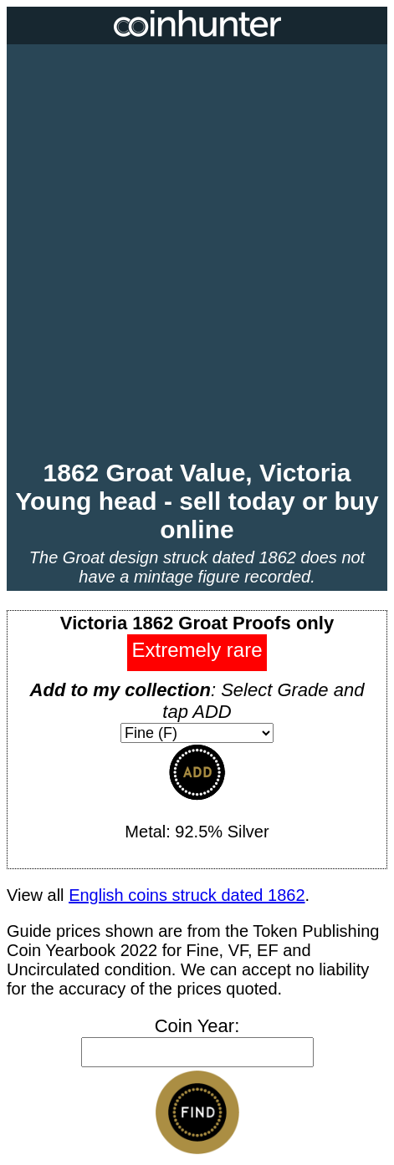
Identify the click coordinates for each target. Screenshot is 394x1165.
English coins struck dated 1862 (186, 895)
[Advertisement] (197, 253)
